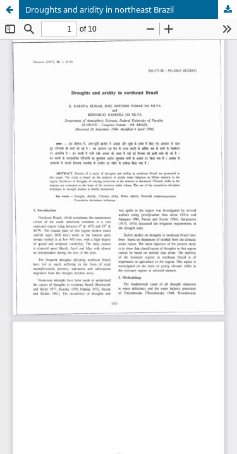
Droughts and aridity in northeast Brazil (99, 9)
